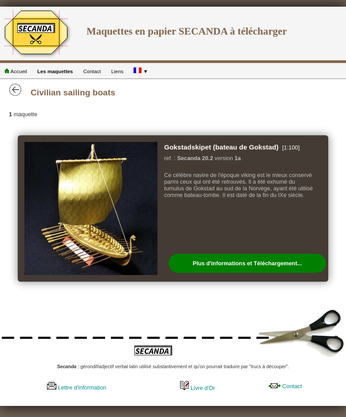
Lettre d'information (76, 387)
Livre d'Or (197, 388)
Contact (92, 71)
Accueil (15, 71)
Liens (117, 71)
